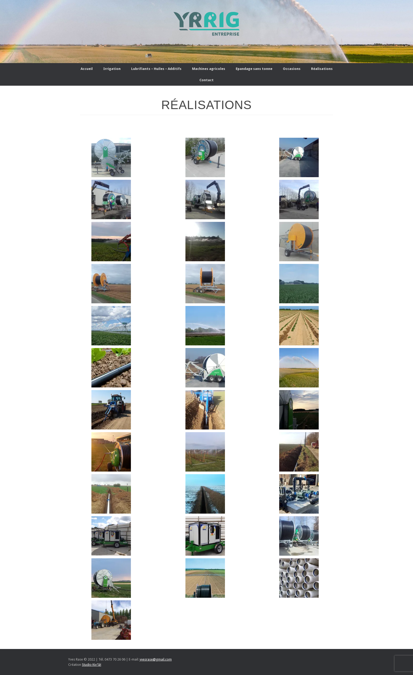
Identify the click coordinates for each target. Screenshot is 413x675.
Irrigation (112, 69)
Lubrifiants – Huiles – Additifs (156, 69)
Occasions (292, 69)
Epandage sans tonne (254, 69)
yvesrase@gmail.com (156, 659)
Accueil (87, 69)
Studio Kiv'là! (91, 665)
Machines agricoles (208, 69)
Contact (206, 80)
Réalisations (322, 69)
